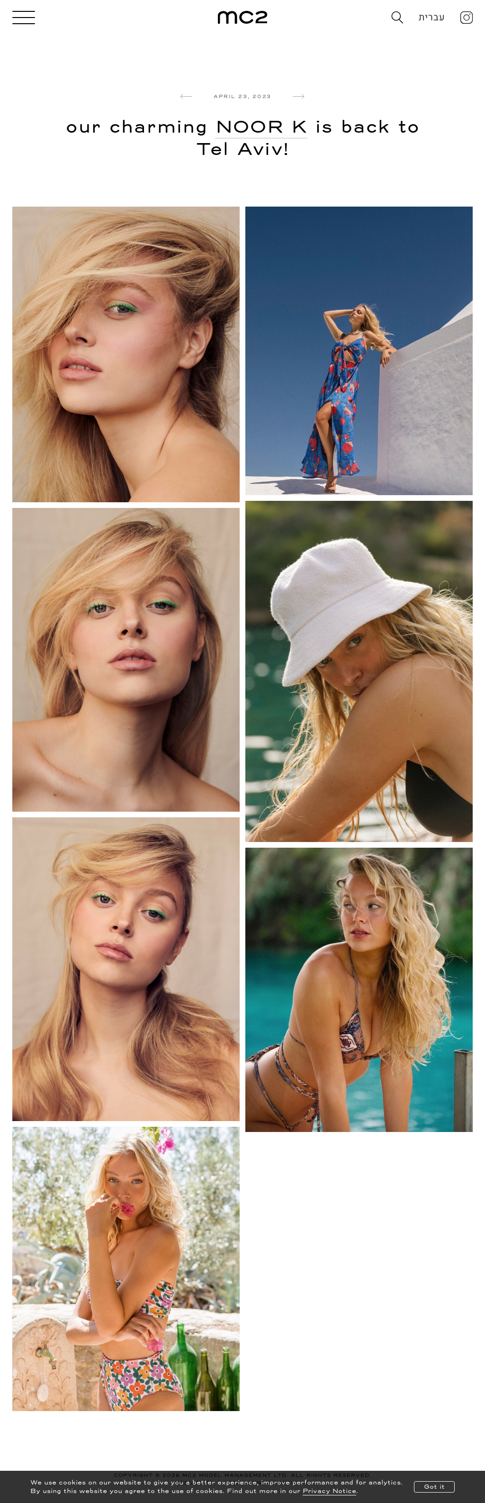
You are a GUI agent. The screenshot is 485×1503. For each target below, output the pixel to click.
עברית (432, 17)
